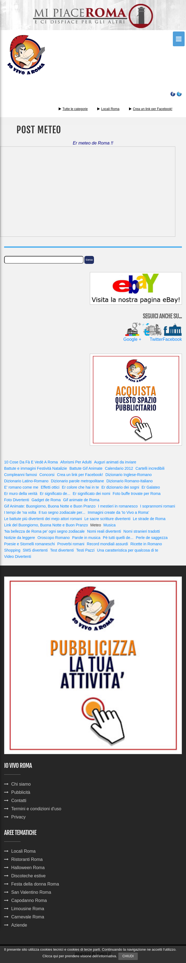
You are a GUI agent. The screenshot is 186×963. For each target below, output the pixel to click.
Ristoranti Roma (27, 859)
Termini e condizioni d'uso (36, 808)
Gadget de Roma (46, 500)
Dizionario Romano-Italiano (129, 481)
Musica (110, 525)
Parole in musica (86, 537)
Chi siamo (21, 784)
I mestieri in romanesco (118, 506)
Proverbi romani (70, 544)
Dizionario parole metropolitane (77, 481)
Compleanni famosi (20, 474)
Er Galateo (151, 487)
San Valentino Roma (31, 892)
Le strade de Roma (149, 519)
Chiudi (128, 956)
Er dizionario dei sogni (120, 487)
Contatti (18, 800)
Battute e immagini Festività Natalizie (35, 468)
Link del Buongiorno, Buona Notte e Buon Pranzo (46, 525)
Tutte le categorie (73, 109)
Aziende (19, 925)
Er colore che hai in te (80, 487)
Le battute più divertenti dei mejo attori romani (43, 519)
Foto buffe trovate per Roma (137, 493)
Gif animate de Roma (81, 500)
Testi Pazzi (85, 550)
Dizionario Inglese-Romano (128, 474)
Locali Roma (110, 109)
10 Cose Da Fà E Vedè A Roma (31, 462)
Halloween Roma (28, 867)
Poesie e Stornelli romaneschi (29, 544)
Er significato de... (55, 493)
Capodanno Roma (29, 900)
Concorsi (47, 474)
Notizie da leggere (19, 537)
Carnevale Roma (27, 917)
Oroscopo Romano (54, 537)
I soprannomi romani (157, 506)
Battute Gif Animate (85, 468)
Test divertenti (62, 550)
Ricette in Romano (146, 544)
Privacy (18, 817)
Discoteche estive (28, 875)
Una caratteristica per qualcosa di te (127, 550)
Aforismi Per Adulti (75, 462)
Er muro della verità (20, 493)
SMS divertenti (35, 550)
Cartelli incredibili (150, 468)
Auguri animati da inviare (115, 462)
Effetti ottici (50, 487)
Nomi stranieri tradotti (142, 531)
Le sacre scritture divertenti (107, 519)
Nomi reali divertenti (104, 531)
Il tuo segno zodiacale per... (62, 512)
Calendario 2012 (119, 468)
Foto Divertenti (16, 500)
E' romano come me (21, 487)
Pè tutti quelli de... (118, 537)
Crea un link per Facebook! (152, 109)
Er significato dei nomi (91, 493)
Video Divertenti (17, 556)
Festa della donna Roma (35, 884)
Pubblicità (20, 792)
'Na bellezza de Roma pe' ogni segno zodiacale (44, 531)
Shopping (12, 550)
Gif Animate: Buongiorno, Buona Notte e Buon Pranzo (50, 506)
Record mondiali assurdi (107, 544)
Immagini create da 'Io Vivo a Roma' (118, 512)
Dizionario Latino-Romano (26, 481)
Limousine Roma (27, 908)
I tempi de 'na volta (20, 512)
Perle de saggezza (152, 537)
